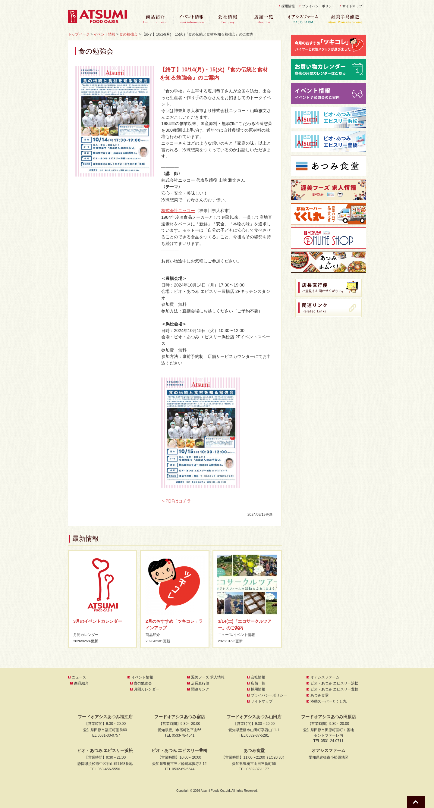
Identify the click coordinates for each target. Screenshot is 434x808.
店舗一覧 (264, 19)
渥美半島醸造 (345, 19)
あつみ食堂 (319, 695)
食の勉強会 (143, 683)
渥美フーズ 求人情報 (208, 677)
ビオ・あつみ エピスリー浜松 (334, 683)
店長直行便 (200, 683)
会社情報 (227, 19)
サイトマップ (352, 6)
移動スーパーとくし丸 (328, 701)
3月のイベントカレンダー (97, 621)
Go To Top (416, 802)
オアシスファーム (303, 19)
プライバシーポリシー (318, 6)
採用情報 (288, 6)
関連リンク (200, 689)
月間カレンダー (86, 635)
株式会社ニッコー (178, 210)
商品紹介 (155, 19)
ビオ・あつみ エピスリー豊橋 (334, 689)
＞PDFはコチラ (176, 501)
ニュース (225, 635)
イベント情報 (191, 19)
